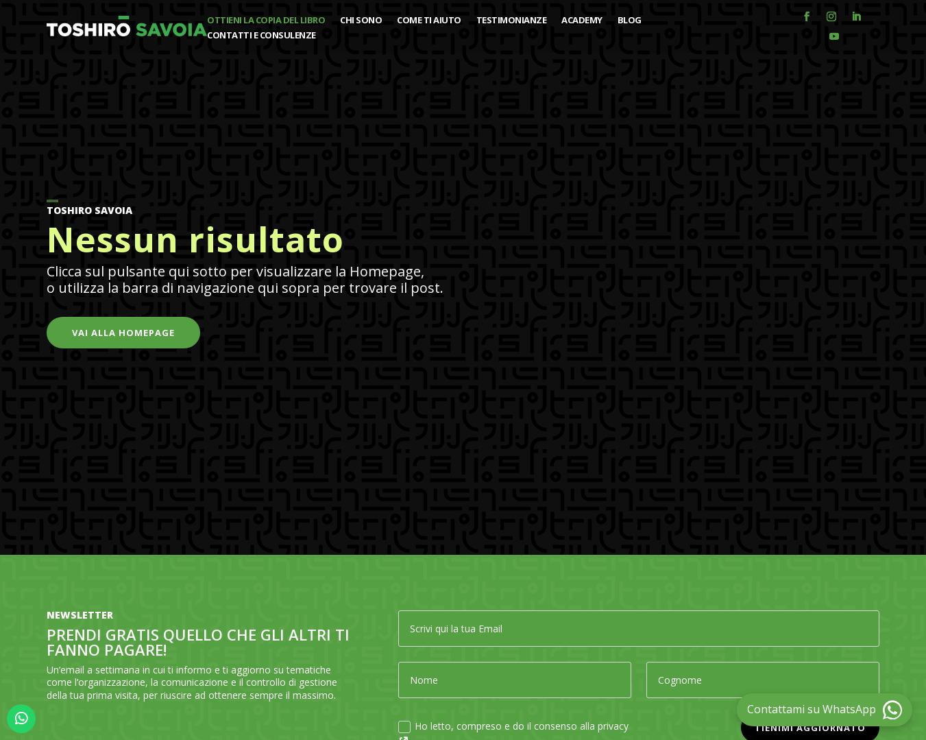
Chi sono (361, 20)
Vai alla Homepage (123, 332)
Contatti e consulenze (261, 35)
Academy (581, 20)
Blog (630, 20)
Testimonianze (511, 20)
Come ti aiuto (429, 20)
